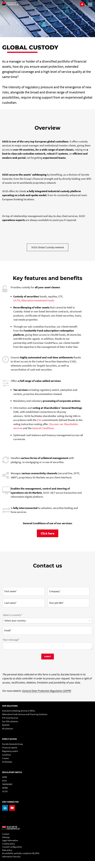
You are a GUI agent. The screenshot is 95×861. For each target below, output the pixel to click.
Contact (5, 834)
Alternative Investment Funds (37, 300)
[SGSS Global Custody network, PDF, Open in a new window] (47, 247)
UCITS (16, 300)
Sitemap (6, 837)
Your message (11, 639)
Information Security (11, 856)
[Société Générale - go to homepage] (39, 3)
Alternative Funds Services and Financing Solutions (24, 714)
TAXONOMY (7, 784)
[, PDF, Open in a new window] (47, 533)
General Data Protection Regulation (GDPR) (46, 690)
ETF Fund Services (10, 717)
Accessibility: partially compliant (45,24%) (20, 853)
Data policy (7, 850)
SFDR (4, 777)
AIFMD (5, 787)
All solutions (7, 728)
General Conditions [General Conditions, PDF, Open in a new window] (43, 428)
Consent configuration (12, 846)
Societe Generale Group (12, 744)
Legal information (10, 840)
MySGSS (5, 725)
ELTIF (4, 780)
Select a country (12, 615)
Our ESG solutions (10, 721)
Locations (6, 754)
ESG (39, 420)
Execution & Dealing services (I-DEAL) (18, 710)
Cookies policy (8, 843)
